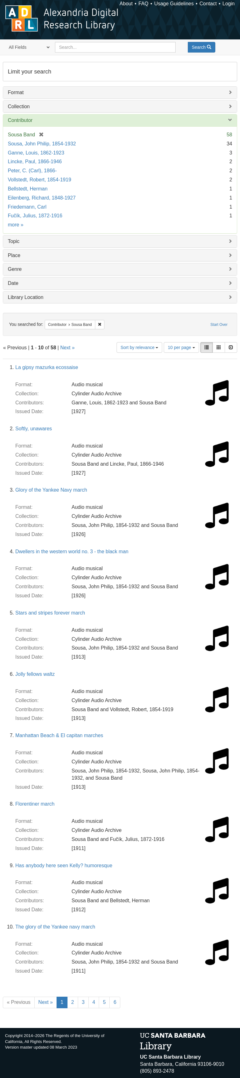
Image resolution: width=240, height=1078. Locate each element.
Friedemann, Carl (27, 207)
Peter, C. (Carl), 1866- (32, 170)
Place (14, 255)
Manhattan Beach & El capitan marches (59, 735)
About (126, 3)
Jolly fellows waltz (35, 674)
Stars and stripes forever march (50, 612)
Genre (15, 269)
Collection (19, 106)
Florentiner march (34, 804)
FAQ (143, 3)
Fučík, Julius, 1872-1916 (35, 215)
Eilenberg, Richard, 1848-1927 (42, 197)
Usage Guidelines (173, 3)
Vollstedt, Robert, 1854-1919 (39, 179)
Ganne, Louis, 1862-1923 (36, 152)
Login (228, 3)
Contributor (20, 120)
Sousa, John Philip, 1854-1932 (42, 143)
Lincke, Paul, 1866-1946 (35, 161)
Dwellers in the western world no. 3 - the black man (71, 551)
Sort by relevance (139, 347)
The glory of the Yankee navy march (55, 926)
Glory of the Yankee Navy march (51, 490)
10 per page (181, 347)
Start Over (219, 324)
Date (13, 283)
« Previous (19, 1002)
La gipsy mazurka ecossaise (46, 367)
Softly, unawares (33, 428)
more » (15, 224)
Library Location (25, 297)
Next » (67, 347)
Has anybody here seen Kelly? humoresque (63, 865)
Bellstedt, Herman (28, 188)
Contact (208, 3)
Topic (13, 241)
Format (16, 92)
